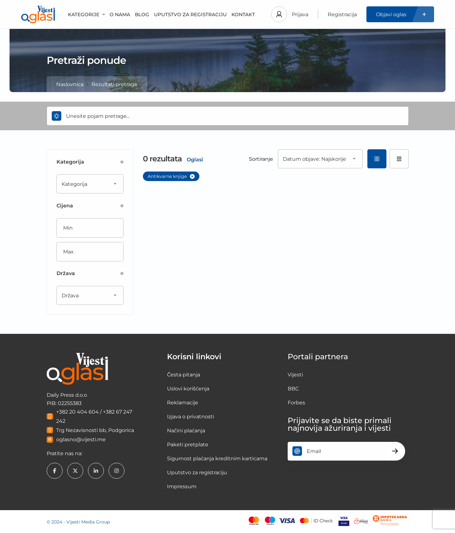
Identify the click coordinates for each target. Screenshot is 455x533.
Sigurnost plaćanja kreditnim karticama (217, 458)
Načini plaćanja (186, 431)
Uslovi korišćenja (188, 389)
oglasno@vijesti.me (81, 439)
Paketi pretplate (187, 445)
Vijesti (295, 375)
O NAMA (120, 14)
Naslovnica (70, 84)
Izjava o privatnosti (190, 417)
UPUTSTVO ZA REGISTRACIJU (190, 14)
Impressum (182, 486)
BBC (293, 389)
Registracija (342, 14)
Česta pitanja (183, 375)
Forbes (296, 403)
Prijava (300, 14)
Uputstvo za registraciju (197, 472)
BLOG (142, 14)
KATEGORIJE (86, 14)
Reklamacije (182, 403)
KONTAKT (243, 14)
